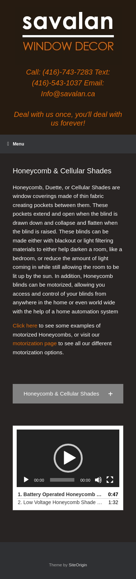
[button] (68, 393)
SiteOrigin (78, 565)
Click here (25, 325)
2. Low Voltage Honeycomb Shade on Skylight (61, 502)
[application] (68, 458)
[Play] (26, 479)
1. (61, 494)
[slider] (62, 480)
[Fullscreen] (110, 479)
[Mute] (98, 479)
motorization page (35, 343)
